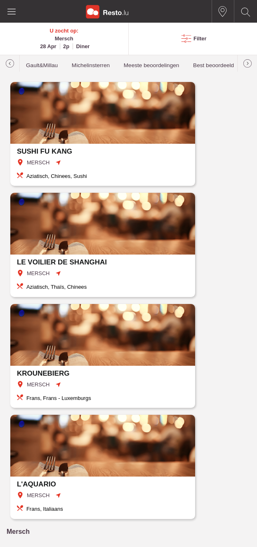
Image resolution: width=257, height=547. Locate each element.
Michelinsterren (91, 65)
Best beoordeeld (213, 65)
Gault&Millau (42, 65)
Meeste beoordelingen (151, 65)
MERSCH (38, 162)
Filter (199, 38)
